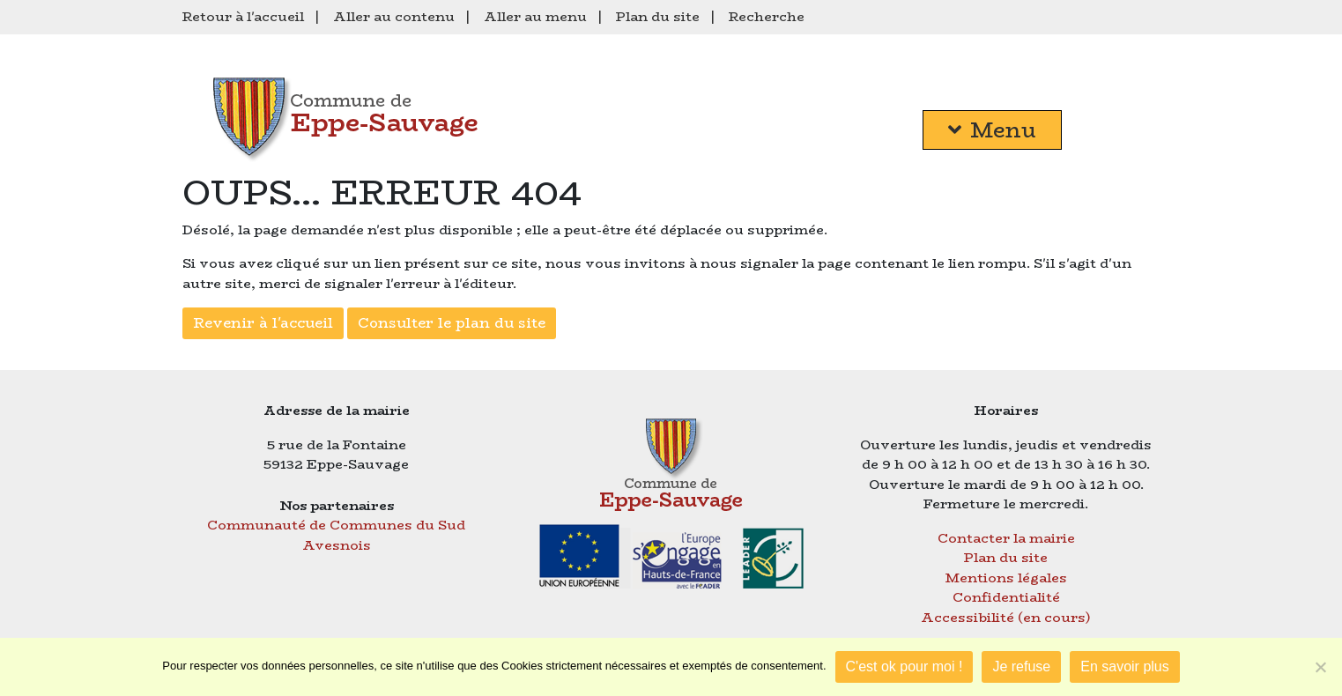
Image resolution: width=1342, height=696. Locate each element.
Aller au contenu (394, 16)
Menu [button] (992, 130)
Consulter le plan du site (451, 323)
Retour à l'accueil (243, 16)
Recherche (766, 16)
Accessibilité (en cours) (1006, 617)
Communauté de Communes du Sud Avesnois (336, 535)
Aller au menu (535, 16)
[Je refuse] (1320, 667)
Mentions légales (1006, 577)
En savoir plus (1124, 666)
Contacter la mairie (1006, 538)
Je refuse (1021, 666)
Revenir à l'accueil (263, 323)
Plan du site (658, 16)
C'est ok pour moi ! (904, 666)
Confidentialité (1006, 597)
